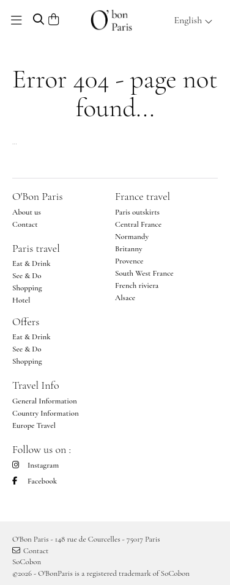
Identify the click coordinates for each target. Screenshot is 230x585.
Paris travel (36, 248)
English (193, 20)
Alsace (125, 298)
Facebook (34, 481)
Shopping (27, 288)
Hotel (21, 300)
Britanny (129, 249)
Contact (25, 224)
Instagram (35, 465)
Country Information (45, 413)
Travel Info (35, 385)
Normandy (132, 236)
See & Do (27, 276)
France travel (142, 196)
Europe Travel (34, 425)
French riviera (136, 285)
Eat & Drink (31, 263)
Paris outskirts (137, 212)
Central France (138, 224)
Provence (129, 261)
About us (26, 212)
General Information (44, 401)
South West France (144, 273)
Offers (25, 321)
